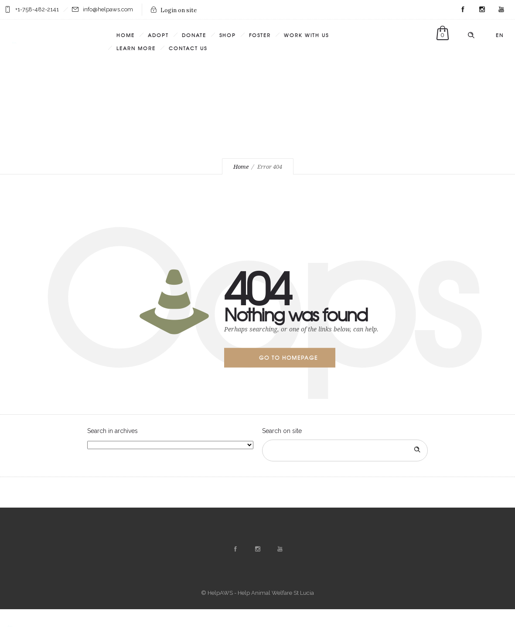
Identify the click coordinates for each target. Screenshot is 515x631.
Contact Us (188, 47)
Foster (260, 34)
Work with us (306, 34)
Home (125, 34)
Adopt (158, 34)
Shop (227, 34)
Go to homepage (288, 358)
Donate (194, 34)
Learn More (136, 47)
